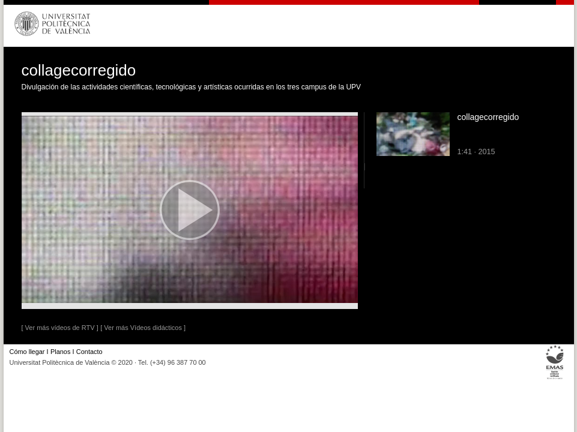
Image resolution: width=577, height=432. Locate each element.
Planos (60, 351)
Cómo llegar (27, 351)
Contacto (89, 351)
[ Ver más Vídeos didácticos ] (143, 327)
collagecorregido (488, 117)
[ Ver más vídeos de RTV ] (60, 327)
